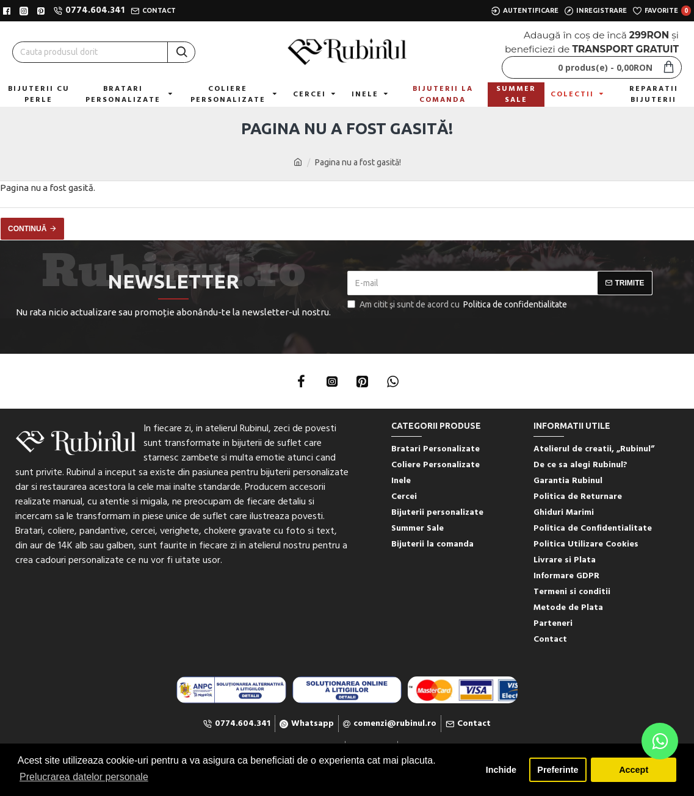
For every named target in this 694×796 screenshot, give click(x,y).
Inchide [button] (501, 770)
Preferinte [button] (557, 770)
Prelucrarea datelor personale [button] (84, 777)
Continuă (27, 228)
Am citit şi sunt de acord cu (458, 304)
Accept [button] (633, 770)
